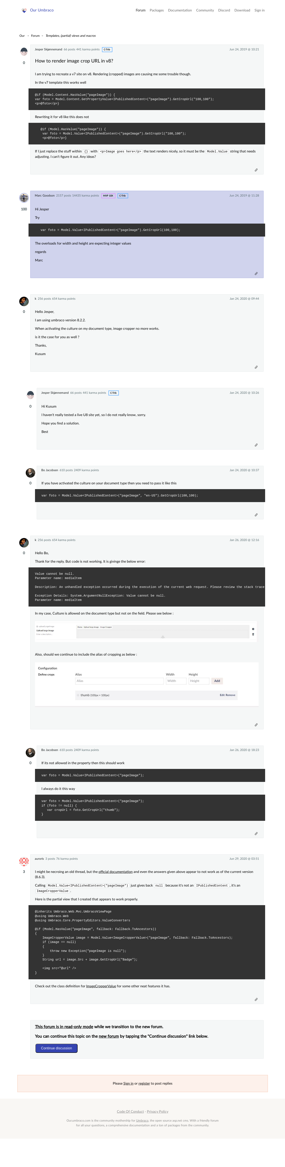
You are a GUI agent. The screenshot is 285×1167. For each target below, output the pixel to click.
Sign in (260, 13)
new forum (111, 1063)
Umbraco (142, 1149)
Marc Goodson (45, 199)
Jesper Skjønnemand (48, 49)
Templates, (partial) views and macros (70, 35)
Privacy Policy (157, 1140)
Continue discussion (58, 1075)
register (144, 1112)
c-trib (107, 49)
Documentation (180, 13)
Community (205, 13)
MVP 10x (108, 199)
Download (242, 13)
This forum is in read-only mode (66, 1054)
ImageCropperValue (103, 1010)
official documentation (117, 893)
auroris (39, 879)
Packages (157, 13)
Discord (224, 13)
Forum (140, 13)
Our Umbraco (43, 13)
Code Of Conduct (130, 1140)
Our (22, 35)
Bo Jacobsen (49, 481)
